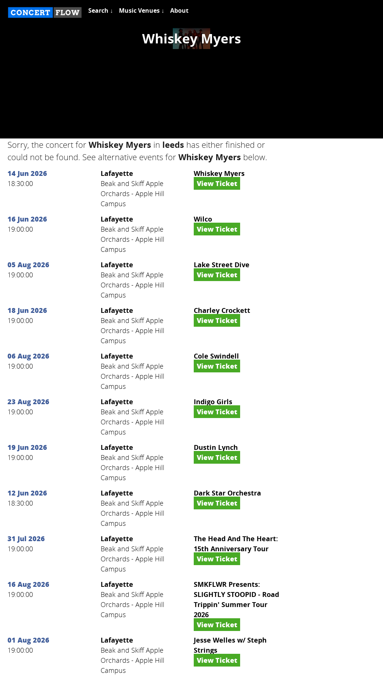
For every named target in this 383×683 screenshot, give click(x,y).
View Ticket (217, 183)
